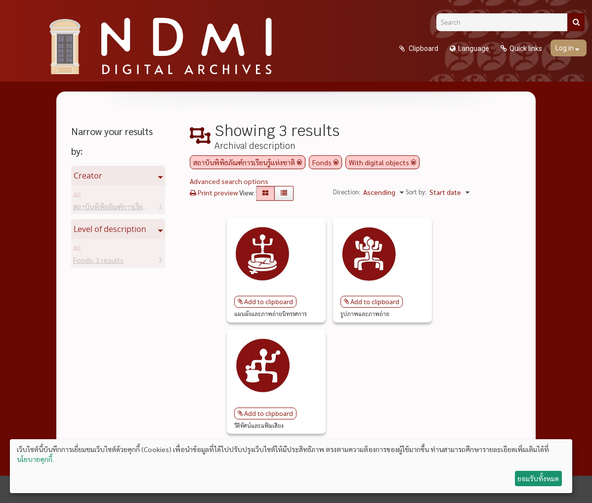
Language (473, 48)
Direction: (346, 191)
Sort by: (416, 191)
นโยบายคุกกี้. (35, 459)
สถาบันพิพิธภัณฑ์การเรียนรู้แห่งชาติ (139, 208)
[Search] (505, 22)
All (77, 196)
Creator (88, 175)
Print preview (214, 192)
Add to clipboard (268, 301)
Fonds (98, 261)
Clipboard (422, 48)
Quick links (525, 48)
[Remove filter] (299, 162)
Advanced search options (229, 181)
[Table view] (284, 193)
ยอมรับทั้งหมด (538, 478)
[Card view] (265, 193)
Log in (565, 48)
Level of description (110, 229)
